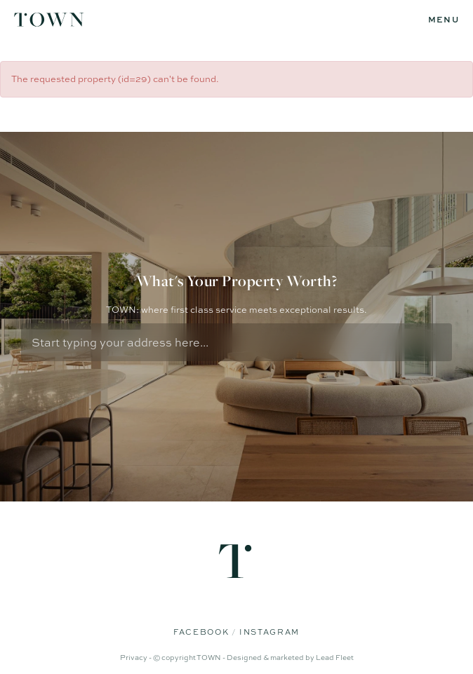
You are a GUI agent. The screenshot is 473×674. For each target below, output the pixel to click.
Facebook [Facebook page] (202, 632)
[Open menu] (443, 20)
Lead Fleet (335, 657)
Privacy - (136, 657)
